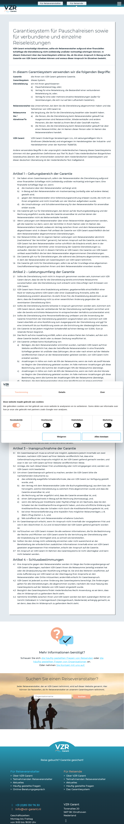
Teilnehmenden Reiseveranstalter (32, 779)
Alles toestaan (101, 436)
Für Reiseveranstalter (24, 771)
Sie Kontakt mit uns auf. (70, 665)
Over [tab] (102, 392)
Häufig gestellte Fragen (27, 786)
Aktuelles (18, 782)
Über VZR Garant (23, 775)
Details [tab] (62, 392)
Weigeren (61, 436)
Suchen (82, 696)
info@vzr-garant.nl (28, 809)
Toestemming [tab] (21, 392)
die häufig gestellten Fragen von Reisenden (67, 658)
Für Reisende (73, 771)
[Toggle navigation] (119, 4)
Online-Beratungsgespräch (29, 789)
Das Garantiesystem (78, 789)
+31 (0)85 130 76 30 (27, 805)
